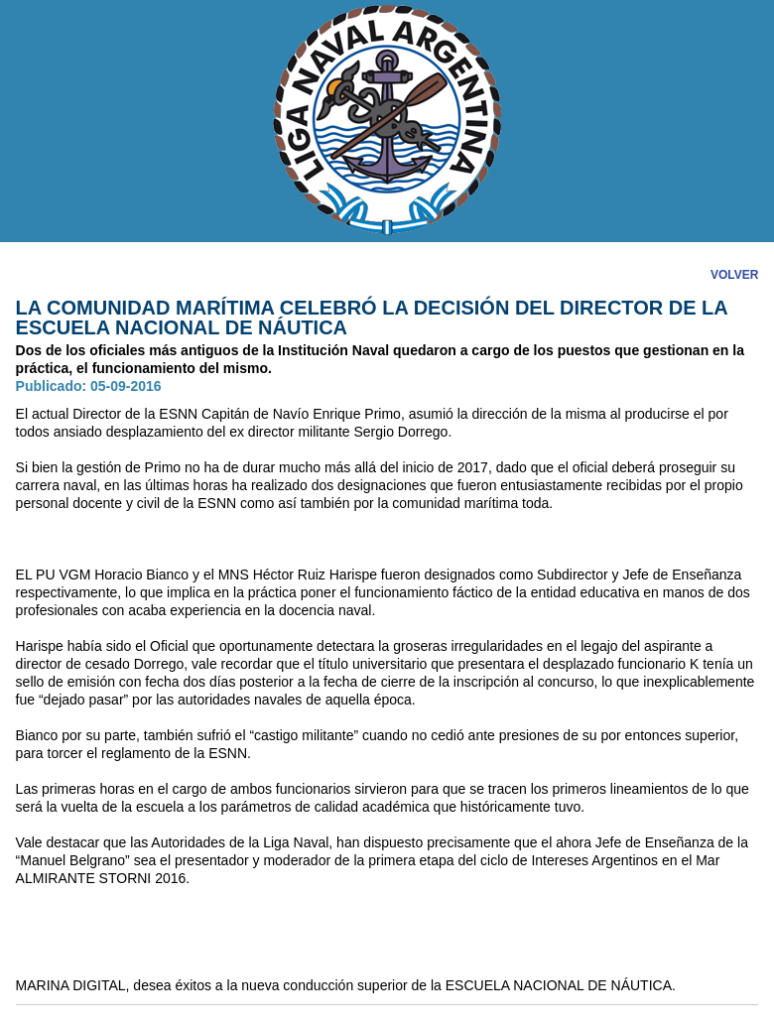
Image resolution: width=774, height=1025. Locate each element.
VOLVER (734, 275)
